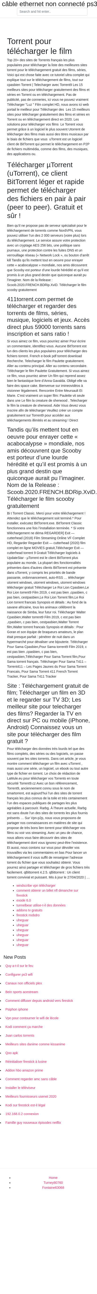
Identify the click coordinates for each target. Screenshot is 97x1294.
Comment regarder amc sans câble (31, 1079)
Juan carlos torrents (19, 1035)
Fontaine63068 (53, 1187)
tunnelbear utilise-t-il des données (41, 905)
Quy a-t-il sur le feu (19, 966)
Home (53, 1178)
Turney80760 (53, 1183)
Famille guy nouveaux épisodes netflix (33, 1122)
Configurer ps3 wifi (19, 974)
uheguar (22, 920)
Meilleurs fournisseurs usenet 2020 (30, 1096)
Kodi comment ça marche (24, 1027)
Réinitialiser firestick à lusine (26, 1062)
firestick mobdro (28, 915)
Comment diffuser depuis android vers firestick (39, 1001)
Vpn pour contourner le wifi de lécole (31, 1018)
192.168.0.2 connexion (22, 1114)
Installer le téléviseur (20, 1088)
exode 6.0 (23, 900)
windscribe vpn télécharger (36, 885)
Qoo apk (11, 1053)
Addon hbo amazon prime (24, 1070)
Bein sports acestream (21, 992)
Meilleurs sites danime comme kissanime (35, 1044)
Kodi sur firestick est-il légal (25, 1105)
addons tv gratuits (29, 910)
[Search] (52, 12)
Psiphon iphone (16, 1009)
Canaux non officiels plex (23, 983)
